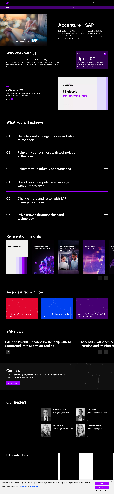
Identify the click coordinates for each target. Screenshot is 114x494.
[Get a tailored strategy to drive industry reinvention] (57, 137)
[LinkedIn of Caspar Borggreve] (53, 420)
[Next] (106, 278)
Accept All (102, 483)
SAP (7, 7)
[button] (13, 383)
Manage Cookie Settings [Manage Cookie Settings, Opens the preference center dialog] (102, 490)
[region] (57, 487)
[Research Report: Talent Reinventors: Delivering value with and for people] (68, 257)
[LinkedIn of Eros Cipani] (88, 420)
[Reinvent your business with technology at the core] (57, 153)
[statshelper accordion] (105, 53)
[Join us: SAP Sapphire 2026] (9, 99)
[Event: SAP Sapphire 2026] (17, 257)
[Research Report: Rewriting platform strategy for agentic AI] (43, 257)
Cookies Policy (23, 486)
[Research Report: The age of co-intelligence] (94, 257)
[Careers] (68, 3)
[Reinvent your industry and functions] (57, 168)
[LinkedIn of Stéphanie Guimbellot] (88, 436)
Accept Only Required (102, 487)
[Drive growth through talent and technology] (57, 216)
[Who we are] (59, 3)
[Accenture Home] (11, 3)
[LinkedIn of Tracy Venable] (53, 436)
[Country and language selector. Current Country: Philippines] (102, 3)
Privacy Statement (33, 486)
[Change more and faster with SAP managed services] (57, 200)
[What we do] (40, 3)
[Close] (111, 482)
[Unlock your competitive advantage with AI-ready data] (57, 183)
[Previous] (100, 352)
